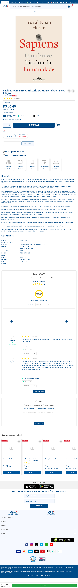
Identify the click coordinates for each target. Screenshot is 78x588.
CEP (4, 140)
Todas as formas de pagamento (12, 119)
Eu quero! (39, 506)
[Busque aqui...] (36, 6)
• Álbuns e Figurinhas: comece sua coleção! (64, 2)
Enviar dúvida (39, 423)
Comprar (34, 125)
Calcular (27, 143)
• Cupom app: (35, 2)
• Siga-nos (47, 2)
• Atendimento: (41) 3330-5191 (18, 2)
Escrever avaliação (39, 391)
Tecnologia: (45, 575)
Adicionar (58, 125)
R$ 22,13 (12, 109)
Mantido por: (33, 575)
